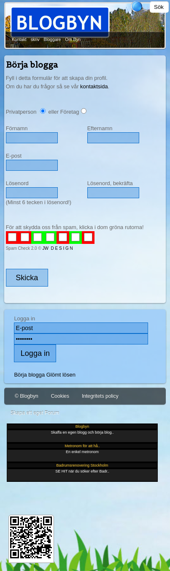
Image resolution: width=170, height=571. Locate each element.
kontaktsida (94, 86)
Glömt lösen (61, 375)
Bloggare (52, 39)
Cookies (60, 396)
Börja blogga (29, 375)
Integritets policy (100, 396)
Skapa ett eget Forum (35, 413)
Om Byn (73, 39)
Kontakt (19, 39)
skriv (35, 39)
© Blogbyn (26, 396)
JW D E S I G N (58, 248)
